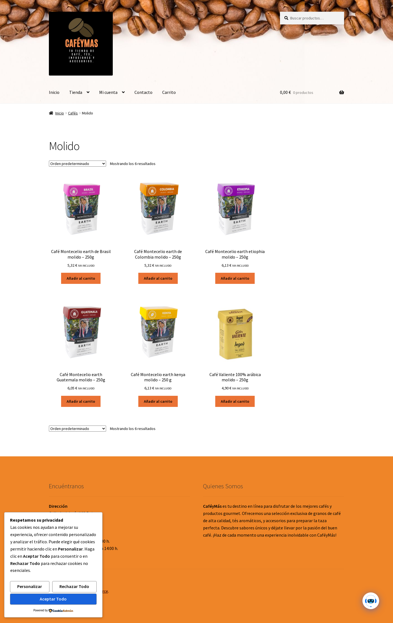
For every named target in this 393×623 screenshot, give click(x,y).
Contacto (143, 92)
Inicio (54, 92)
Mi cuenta (108, 92)
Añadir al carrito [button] (81, 278)
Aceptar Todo (53, 599)
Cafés (73, 113)
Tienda (75, 92)
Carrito (169, 92)
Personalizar (29, 586)
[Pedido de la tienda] (77, 164)
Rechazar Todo (74, 586)
